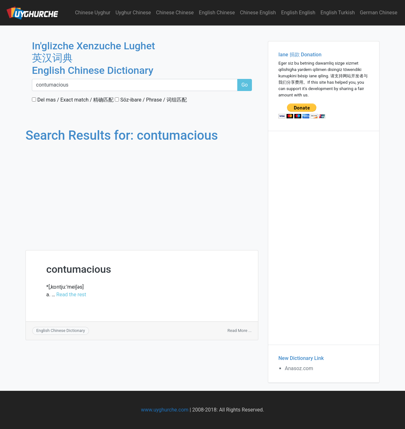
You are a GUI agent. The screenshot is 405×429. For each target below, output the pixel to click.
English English (298, 13)
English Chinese (217, 13)
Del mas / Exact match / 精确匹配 (73, 100)
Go (244, 85)
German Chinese (378, 13)
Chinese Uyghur (92, 13)
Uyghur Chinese (133, 13)
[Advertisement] (142, 190)
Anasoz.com (299, 368)
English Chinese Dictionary (60, 330)
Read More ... (239, 330)
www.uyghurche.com (164, 410)
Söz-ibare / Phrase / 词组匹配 (151, 100)
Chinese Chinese (175, 13)
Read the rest (71, 295)
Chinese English (258, 13)
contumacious (78, 269)
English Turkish (337, 13)
